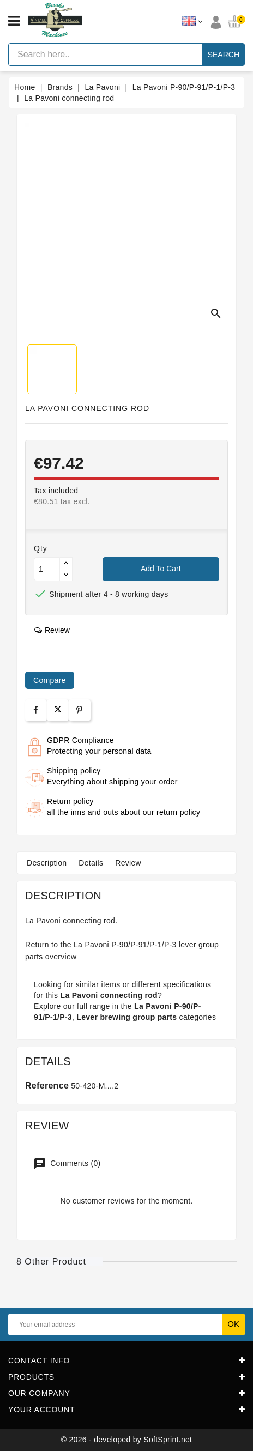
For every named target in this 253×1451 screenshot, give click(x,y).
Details (91, 862)
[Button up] (66, 563)
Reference (47, 1085)
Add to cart (161, 568)
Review (128, 862)
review (52, 630)
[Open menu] (14, 21)
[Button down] (66, 575)
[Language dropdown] (192, 21)
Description (47, 862)
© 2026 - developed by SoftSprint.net (126, 1439)
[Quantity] (47, 569)
